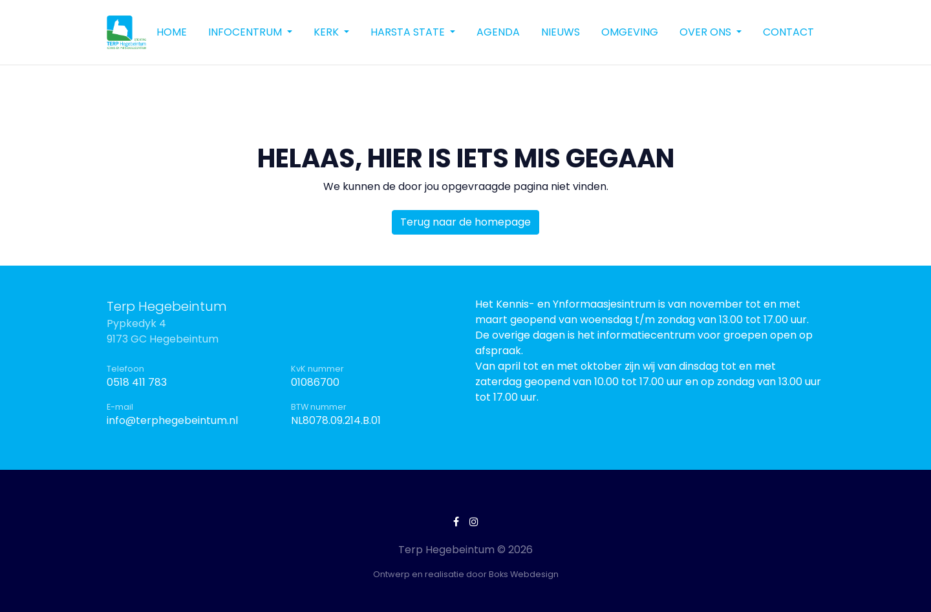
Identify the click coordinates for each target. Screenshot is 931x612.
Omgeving (629, 32)
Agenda (498, 32)
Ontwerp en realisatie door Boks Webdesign (466, 574)
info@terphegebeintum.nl (172, 420)
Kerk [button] (327, 32)
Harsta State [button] (408, 32)
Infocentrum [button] (246, 32)
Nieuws (560, 32)
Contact (788, 32)
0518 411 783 (137, 382)
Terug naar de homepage (465, 222)
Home (171, 32)
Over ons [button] (707, 32)
